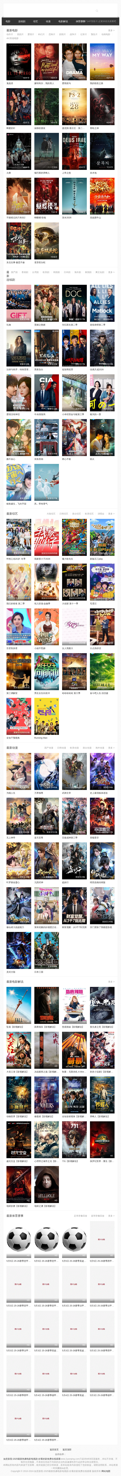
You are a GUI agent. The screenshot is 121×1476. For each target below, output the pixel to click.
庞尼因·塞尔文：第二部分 (74, 128)
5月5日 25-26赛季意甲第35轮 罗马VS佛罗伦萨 (57, 1261)
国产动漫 (48, 748)
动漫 (48, 21)
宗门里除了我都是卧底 (101, 927)
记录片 (83, 34)
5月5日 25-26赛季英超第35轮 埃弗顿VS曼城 (83, 1261)
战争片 (73, 34)
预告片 (94, 34)
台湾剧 (35, 272)
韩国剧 (56, 272)
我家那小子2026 (42, 559)
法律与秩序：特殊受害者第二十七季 (24, 369)
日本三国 (38, 972)
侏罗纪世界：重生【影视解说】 (105, 1161)
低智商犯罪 (67, 369)
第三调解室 (11, 693)
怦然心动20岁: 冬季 (16, 559)
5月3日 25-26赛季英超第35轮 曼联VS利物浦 (83, 1350)
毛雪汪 (93, 603)
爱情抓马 (66, 83)
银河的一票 (95, 414)
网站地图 (105, 1471)
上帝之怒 (66, 173)
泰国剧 (88, 272)
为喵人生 (10, 793)
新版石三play (96, 559)
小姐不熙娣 (39, 648)
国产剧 (14, 272)
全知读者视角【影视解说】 (75, 1116)
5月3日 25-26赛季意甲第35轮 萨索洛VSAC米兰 (57, 1305)
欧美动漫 (74, 748)
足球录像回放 (80, 1216)
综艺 (35, 21)
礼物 (8, 325)
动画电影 (105, 34)
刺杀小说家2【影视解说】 (102, 1071)
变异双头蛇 (39, 262)
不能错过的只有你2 (15, 217)
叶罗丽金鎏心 (13, 882)
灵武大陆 (10, 972)
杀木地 (93, 173)
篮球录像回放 (97, 1216)
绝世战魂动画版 (97, 882)
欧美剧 (46, 272)
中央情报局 (39, 414)
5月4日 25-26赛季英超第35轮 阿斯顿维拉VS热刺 (86, 1395)
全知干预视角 (13, 738)
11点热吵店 (95, 648)
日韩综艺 (63, 513)
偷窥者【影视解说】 (44, 1116)
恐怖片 (52, 34)
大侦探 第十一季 (70, 603)
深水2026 (66, 217)
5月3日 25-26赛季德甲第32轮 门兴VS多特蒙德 (29, 1440)
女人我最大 (67, 648)
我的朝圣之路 (96, 83)
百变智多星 (11, 648)
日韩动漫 (61, 748)
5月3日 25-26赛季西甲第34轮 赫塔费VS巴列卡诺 (30, 1395)
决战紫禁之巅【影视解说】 (47, 1071)
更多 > (111, 30)
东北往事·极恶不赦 (15, 262)
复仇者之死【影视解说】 (102, 1027)
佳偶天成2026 (97, 369)
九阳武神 (38, 882)
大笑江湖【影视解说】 (17, 1071)
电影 (8, 21)
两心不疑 (66, 459)
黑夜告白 (38, 369)
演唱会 (101, 513)
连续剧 (21, 21)
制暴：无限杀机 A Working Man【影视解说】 (84, 1071)
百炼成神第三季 (70, 837)
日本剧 (67, 272)
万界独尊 (38, 793)
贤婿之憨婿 (39, 325)
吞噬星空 (94, 837)
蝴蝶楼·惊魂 (40, 217)
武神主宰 (66, 793)
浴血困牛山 (95, 217)
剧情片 (62, 34)
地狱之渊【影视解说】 (45, 1206)
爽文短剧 (99, 272)
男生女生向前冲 (42, 693)
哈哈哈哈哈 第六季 (71, 693)
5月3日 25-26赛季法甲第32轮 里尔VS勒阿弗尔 (29, 1350)
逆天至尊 (38, 837)
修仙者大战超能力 (15, 927)
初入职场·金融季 (42, 603)
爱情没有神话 (13, 414)
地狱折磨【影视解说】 (17, 1206)
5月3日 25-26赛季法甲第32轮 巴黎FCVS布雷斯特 (86, 1305)
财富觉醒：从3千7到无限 (74, 927)
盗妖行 (65, 882)
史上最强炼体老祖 (99, 793)
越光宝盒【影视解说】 (17, 1161)
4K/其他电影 (12, 38)
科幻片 (41, 34)
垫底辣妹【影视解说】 (73, 1027)
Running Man (40, 738)
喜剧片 (20, 34)
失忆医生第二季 (70, 325)
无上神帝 (10, 837)
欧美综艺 (89, 513)
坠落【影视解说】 (15, 1027)
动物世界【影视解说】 (17, 1116)
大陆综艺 (51, 513)
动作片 (9, 34)
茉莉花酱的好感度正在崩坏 (47, 927)
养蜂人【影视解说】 (100, 1116)
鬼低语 (9, 83)
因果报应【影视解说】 (45, 1027)
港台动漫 (87, 748)
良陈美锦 (38, 459)
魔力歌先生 (67, 559)
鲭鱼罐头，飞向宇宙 (16, 503)
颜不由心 (10, 459)
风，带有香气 (41, 503)
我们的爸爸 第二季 (15, 603)
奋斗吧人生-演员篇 (99, 693)
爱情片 (31, 34)
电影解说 (63, 21)
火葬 (8, 173)
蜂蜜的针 (10, 128)
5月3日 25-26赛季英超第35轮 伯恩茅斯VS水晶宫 (58, 1350)
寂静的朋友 (39, 128)
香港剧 (25, 272)
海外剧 (77, 272)
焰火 (92, 459)
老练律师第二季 (97, 325)
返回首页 (54, 1449)
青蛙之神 (94, 128)
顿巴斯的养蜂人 (42, 173)
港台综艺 (76, 513)
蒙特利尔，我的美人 (44, 83)
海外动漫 (99, 748)
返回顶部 (67, 1449)
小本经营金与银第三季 (73, 414)
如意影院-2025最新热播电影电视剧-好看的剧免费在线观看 (31, 1459)
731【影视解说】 (70, 1161)
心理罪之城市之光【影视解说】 (49, 1161)
